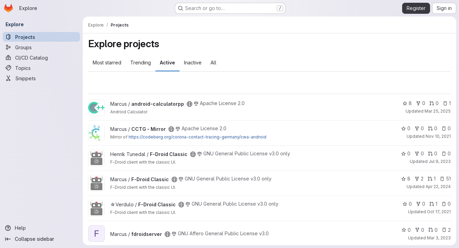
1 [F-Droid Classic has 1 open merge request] (432, 179)
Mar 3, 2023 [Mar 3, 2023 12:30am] (439, 237)
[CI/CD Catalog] (41, 57)
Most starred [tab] (107, 62)
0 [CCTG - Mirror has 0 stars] (405, 128)
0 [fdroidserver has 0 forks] (419, 230)
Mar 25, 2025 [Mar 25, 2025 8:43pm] (438, 111)
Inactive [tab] (193, 62)
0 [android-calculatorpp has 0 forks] (420, 103)
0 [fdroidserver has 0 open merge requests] (433, 230)
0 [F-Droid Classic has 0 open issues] (446, 153)
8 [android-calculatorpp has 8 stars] (407, 103)
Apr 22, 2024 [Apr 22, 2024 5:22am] (438, 186)
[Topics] (41, 68)
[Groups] (41, 47)
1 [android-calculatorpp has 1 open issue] (447, 103)
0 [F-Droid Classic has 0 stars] (405, 153)
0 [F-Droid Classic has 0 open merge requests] (432, 153)
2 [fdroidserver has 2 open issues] (446, 230)
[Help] (41, 228)
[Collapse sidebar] (41, 239)
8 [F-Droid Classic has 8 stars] (405, 179)
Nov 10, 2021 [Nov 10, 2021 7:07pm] (438, 136)
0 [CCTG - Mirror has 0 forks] (419, 128)
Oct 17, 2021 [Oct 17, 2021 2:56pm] (439, 211)
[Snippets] (41, 78)
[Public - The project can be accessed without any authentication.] (189, 104)
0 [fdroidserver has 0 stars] (406, 230)
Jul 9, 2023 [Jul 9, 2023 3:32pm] (440, 161)
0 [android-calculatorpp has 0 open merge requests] (434, 103)
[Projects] (41, 37)
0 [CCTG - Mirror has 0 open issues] (446, 128)
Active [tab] (167, 62)
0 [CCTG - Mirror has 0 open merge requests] (432, 128)
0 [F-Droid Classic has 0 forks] (419, 153)
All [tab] (213, 62)
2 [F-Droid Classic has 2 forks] (419, 179)
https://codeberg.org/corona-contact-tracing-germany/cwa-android (197, 137)
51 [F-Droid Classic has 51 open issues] (445, 179)
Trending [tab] (140, 62)
